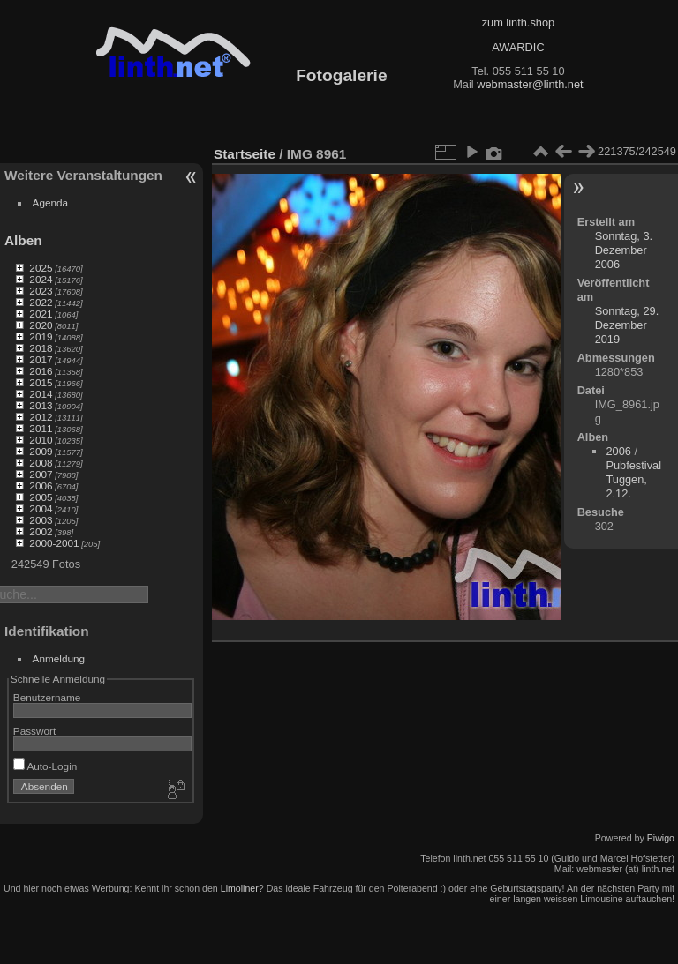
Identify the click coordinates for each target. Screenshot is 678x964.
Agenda (51, 202)
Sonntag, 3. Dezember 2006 (623, 250)
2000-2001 (54, 543)
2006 (40, 485)
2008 (40, 462)
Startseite (244, 153)
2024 (40, 279)
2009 (40, 451)
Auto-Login (45, 766)
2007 (40, 474)
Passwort (34, 730)
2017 (40, 359)
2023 (40, 290)
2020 (40, 325)
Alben (23, 240)
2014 (40, 394)
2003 (40, 520)
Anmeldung (59, 658)
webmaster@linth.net (530, 84)
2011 (40, 428)
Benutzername (47, 697)
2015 (40, 382)
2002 (40, 531)
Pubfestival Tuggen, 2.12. (633, 479)
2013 (40, 405)
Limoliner (240, 888)
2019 (40, 336)
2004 (40, 508)
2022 (40, 302)
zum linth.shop (518, 22)
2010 (40, 439)
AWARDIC (518, 47)
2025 (40, 267)
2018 (40, 348)
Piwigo (660, 838)
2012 (40, 416)
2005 (40, 497)
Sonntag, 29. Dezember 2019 (627, 325)
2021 (40, 313)
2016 (40, 371)
